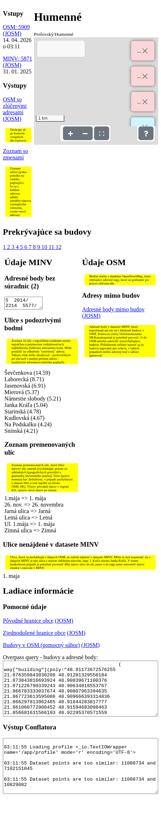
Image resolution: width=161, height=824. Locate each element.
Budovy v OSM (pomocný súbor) (41, 647)
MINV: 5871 (17, 59)
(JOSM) (12, 33)
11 (52, 247)
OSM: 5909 (16, 27)
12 (58, 247)
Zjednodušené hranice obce (34, 635)
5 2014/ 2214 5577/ (23, 304)
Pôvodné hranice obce (28, 623)
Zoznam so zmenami (15, 154)
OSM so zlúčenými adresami (15, 105)
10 (45, 247)
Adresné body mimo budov (113, 309)
